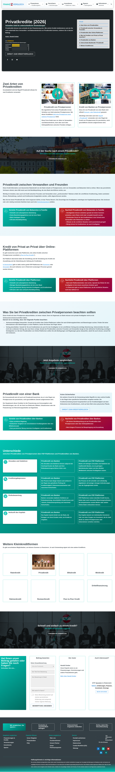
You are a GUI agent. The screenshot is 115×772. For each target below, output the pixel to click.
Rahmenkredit (15, 599)
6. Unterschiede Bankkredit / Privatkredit (91, 42)
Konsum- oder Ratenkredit (92, 112)
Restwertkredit (43, 599)
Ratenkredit (15, 573)
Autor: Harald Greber (12, 36)
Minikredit (99, 573)
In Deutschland (7, 264)
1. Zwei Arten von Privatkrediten (88, 25)
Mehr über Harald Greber (68, 699)
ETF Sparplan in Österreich (102, 683)
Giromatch (6, 267)
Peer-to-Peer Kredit (71, 599)
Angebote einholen (57, 159)
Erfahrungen (101, 686)
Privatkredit (43, 573)
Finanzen (109, 686)
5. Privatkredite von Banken (87, 40)
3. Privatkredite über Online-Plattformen (91, 32)
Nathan (94, 686)
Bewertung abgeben (42, 706)
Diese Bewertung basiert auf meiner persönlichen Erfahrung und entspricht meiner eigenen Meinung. (44, 698)
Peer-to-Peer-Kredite (27, 255)
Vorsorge (106, 688)
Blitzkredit (71, 573)
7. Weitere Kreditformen (86, 45)
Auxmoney (46, 264)
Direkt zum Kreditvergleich (20, 54)
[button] (111, 4)
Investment (98, 688)
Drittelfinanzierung (100, 599)
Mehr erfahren (102, 691)
